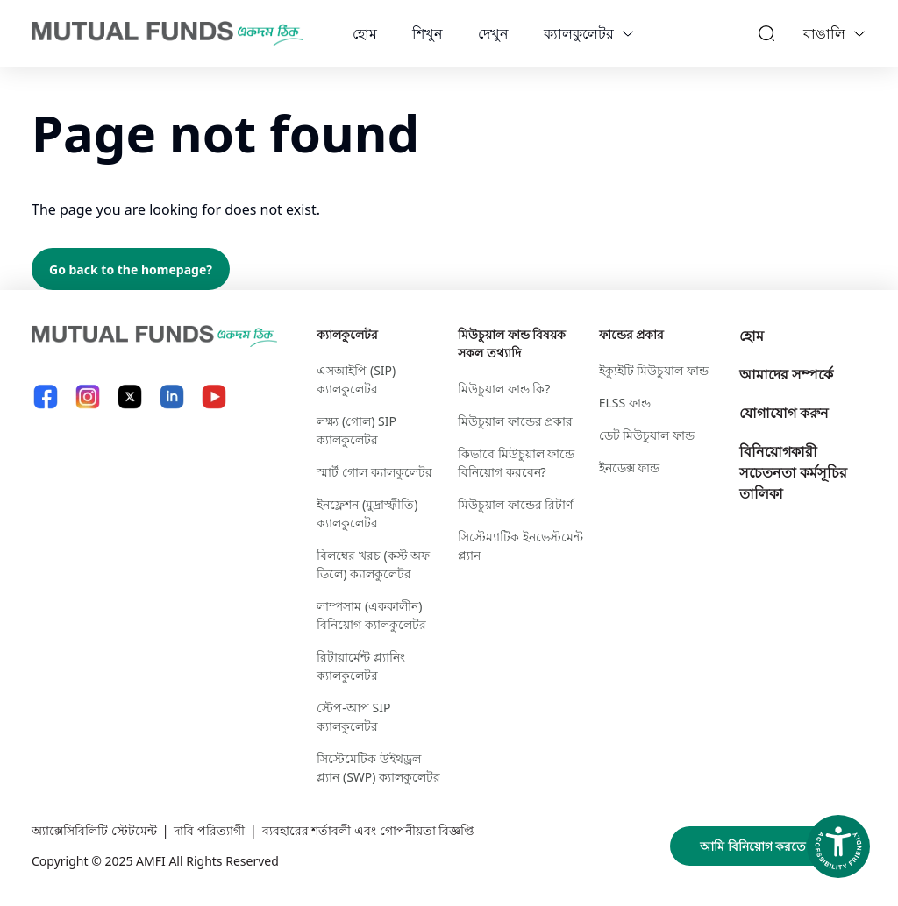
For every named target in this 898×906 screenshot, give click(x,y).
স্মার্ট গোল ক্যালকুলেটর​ (374, 472)
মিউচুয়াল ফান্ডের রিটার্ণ (515, 504)
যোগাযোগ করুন (784, 412)
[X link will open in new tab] (130, 396)
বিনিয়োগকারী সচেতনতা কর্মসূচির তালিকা (793, 472)
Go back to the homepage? (130, 269)
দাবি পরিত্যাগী (209, 830)
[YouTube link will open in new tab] (214, 396)
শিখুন (427, 33)
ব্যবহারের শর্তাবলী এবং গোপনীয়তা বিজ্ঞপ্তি (368, 830)
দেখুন (493, 33)
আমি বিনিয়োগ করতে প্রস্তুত (768, 846)
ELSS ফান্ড (625, 402)
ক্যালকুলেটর (579, 33)
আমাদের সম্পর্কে (786, 374)
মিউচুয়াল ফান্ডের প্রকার (515, 421)
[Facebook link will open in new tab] (46, 396)
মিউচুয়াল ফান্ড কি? (504, 388)
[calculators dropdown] (628, 33)
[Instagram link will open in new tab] (88, 396)
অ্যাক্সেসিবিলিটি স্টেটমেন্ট (94, 830)
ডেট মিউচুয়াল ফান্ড (647, 435)
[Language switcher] (859, 33)
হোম (365, 33)
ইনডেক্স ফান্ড (629, 467)
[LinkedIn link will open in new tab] (172, 396)
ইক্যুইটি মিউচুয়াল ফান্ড (654, 370)
